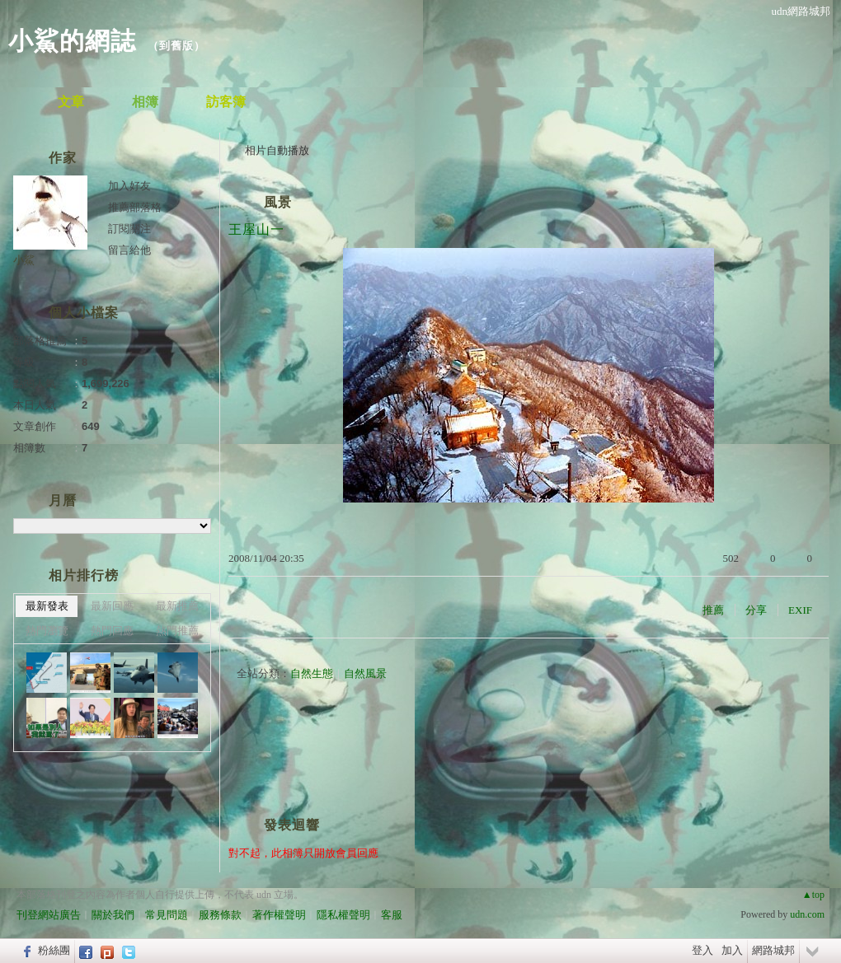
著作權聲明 (279, 915)
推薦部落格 (135, 207)
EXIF (800, 610)
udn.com (807, 914)
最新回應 (112, 606)
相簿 (145, 102)
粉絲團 (54, 950)
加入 (732, 950)
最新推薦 (177, 606)
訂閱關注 (129, 228)
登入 (702, 950)
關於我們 (113, 915)
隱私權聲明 (343, 915)
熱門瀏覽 (47, 630)
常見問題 (166, 915)
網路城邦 (773, 950)
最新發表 (47, 606)
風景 (278, 202)
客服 (391, 915)
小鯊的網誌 (72, 40)
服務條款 (220, 915)
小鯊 (24, 260)
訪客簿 (226, 102)
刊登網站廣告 (48, 915)
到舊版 (176, 46)
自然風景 (365, 673)
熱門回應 (112, 630)
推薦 (713, 610)
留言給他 (129, 250)
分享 (756, 610)
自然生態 (311, 673)
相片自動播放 (277, 150)
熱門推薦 (177, 630)
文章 (71, 102)
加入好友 (129, 186)
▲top (813, 894)
